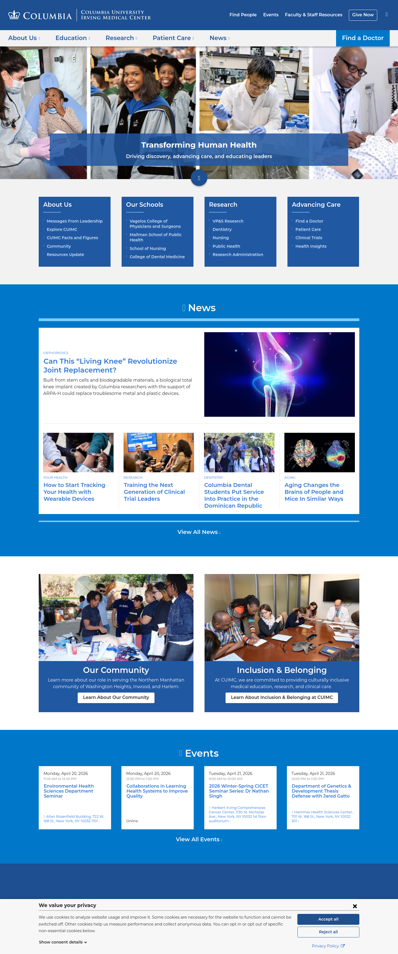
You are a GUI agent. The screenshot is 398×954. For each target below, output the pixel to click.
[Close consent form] (354, 905)
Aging (289, 477)
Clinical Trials (308, 237)
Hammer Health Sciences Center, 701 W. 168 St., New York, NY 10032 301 (323, 807)
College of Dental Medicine (155, 257)
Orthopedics (55, 353)
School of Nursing (147, 248)
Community (58, 246)
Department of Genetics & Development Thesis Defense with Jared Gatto (322, 784)
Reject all (328, 932)
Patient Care (307, 229)
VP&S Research (227, 221)
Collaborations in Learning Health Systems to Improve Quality (154, 784)
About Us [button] (24, 37)
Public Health (225, 246)
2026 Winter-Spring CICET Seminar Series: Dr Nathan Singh (237, 784)
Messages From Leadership (73, 221)
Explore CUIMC (61, 229)
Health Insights (309, 246)
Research (133, 477)
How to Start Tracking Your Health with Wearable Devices (77, 492)
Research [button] (117, 37)
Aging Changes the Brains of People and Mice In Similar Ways (319, 492)
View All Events (198, 828)
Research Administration (236, 254)
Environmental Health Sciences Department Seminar (66, 784)
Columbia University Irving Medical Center (164, 869)
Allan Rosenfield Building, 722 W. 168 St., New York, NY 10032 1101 (74, 807)
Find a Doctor (364, 37)
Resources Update (64, 254)
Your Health (54, 477)
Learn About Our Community (116, 690)
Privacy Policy (328, 946)
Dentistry (221, 229)
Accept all (328, 919)
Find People (248, 14)
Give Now (364, 14)
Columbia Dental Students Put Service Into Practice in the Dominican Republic (239, 492)
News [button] (210, 37)
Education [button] (71, 37)
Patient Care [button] (167, 37)
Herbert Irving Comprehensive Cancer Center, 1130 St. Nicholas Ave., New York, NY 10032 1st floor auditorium (240, 805)
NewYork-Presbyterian (239, 873)
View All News (198, 525)
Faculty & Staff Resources (316, 14)
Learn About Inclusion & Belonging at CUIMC (282, 690)
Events (275, 14)
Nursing (220, 237)
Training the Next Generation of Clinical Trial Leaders (152, 492)
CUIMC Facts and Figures (71, 237)
